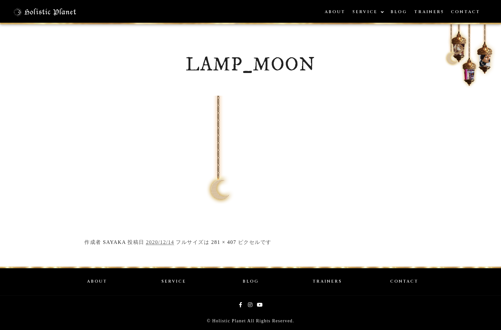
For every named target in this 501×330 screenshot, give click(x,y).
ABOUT (97, 281)
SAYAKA (114, 242)
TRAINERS (327, 281)
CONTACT (404, 281)
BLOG (251, 281)
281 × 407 (223, 242)
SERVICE (173, 281)
